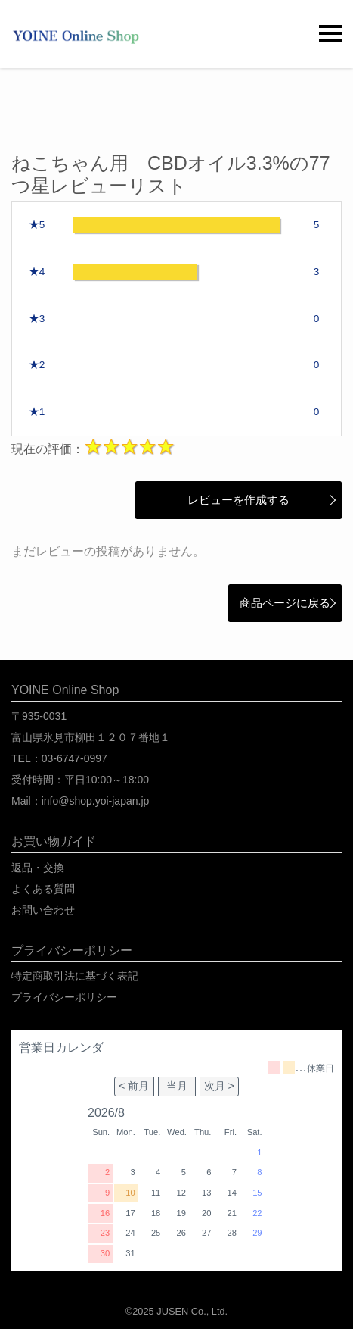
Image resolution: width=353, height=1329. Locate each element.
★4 (37, 271)
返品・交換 (37, 868)
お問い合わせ (43, 910)
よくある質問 (43, 889)
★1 (37, 411)
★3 (37, 318)
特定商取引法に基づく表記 (74, 976)
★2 (37, 365)
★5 (37, 224)
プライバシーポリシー (64, 997)
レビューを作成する (229, 499)
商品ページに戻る (285, 602)
